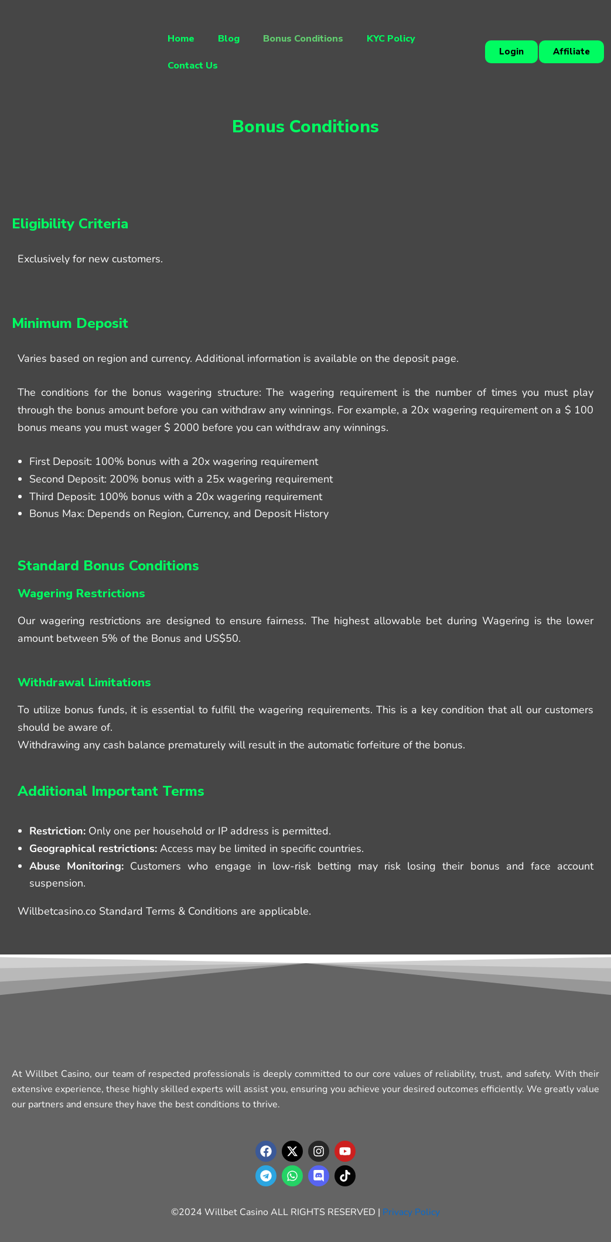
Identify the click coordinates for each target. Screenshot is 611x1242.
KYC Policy (391, 38)
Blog (229, 38)
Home (181, 38)
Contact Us (193, 65)
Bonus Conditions (303, 38)
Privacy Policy (411, 1212)
